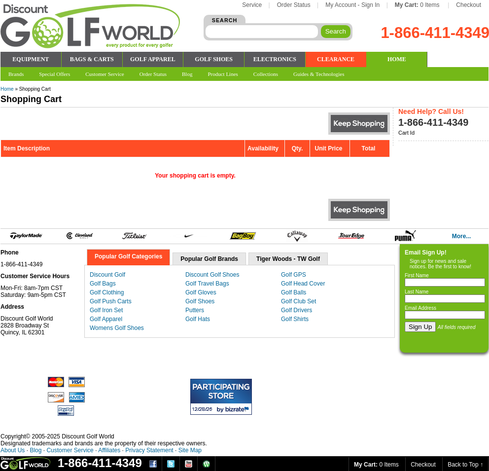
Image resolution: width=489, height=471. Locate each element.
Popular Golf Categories (128, 256)
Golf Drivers (296, 310)
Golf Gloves (200, 292)
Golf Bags (103, 283)
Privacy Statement (149, 450)
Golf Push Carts (111, 301)
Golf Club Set (298, 301)
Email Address (420, 308)
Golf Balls (293, 292)
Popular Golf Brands (209, 258)
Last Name (416, 291)
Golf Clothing (107, 292)
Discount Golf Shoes (212, 274)
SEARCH (225, 20)
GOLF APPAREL (152, 59)
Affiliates (109, 450)
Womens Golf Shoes (117, 328)
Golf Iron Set (106, 310)
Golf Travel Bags (207, 283)
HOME (396, 59)
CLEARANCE (335, 59)
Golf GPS (293, 274)
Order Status (294, 4)
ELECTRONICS (274, 59)
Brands (16, 74)
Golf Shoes (199, 301)
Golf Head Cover (303, 283)
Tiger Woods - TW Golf (288, 258)
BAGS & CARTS (92, 59)
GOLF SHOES (214, 59)
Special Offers (54, 74)
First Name (417, 275)
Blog (35, 450)
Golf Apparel (106, 319)
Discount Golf (107, 274)
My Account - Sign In (352, 4)
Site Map (190, 450)
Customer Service (69, 450)
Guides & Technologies (319, 74)
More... (461, 236)
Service (252, 4)
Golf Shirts (295, 319)
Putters (194, 310)
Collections (265, 74)
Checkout (468, 4)
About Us (12, 450)
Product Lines (223, 74)
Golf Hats (197, 319)
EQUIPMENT (30, 59)
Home (7, 89)
